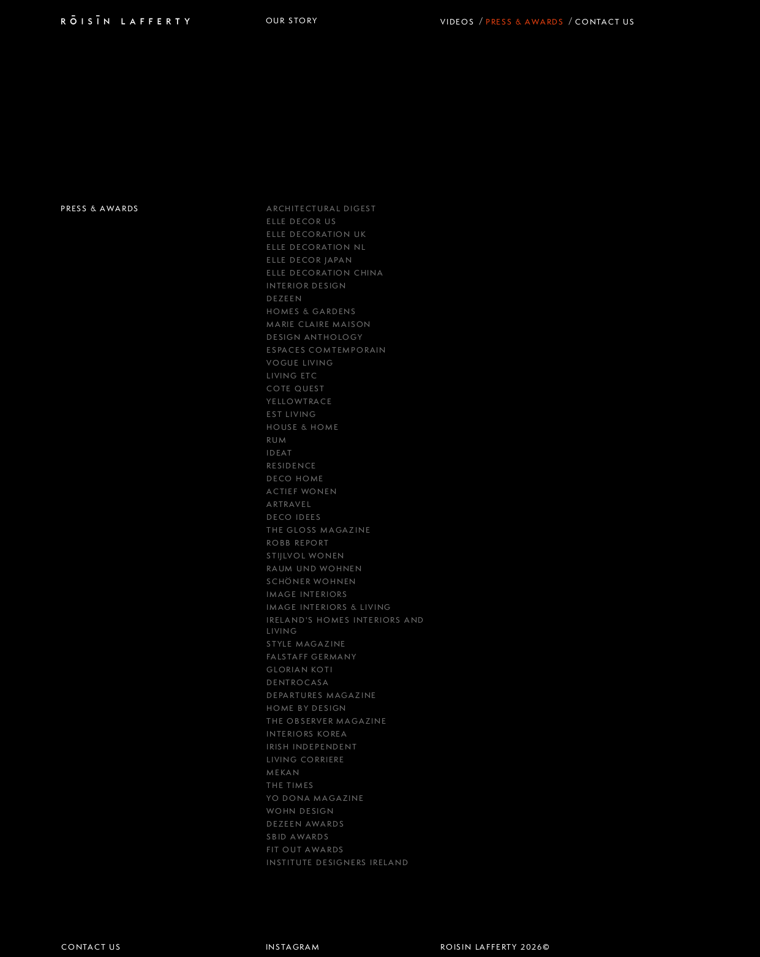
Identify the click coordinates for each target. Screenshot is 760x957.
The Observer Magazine (326, 721)
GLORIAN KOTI (299, 669)
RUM (276, 440)
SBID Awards (297, 836)
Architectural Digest (321, 208)
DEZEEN (284, 298)
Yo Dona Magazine (315, 798)
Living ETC (292, 375)
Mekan (283, 772)
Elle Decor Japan (309, 260)
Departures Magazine (321, 695)
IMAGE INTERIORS (307, 594)
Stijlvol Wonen (305, 555)
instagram (293, 947)
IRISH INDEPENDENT (312, 746)
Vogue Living (300, 363)
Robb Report (297, 543)
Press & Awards (525, 22)
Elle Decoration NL (316, 247)
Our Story (292, 20)
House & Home (302, 427)
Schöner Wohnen (311, 581)
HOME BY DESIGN (306, 708)
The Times (290, 785)
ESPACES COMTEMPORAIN (326, 350)
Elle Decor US (301, 221)
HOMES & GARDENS (311, 311)
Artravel (288, 504)
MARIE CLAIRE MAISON (318, 324)
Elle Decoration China (325, 273)
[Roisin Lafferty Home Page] (125, 21)
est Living (291, 414)
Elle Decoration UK (316, 234)
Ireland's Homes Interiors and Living (345, 625)
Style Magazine (306, 644)
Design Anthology (314, 337)
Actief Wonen (301, 491)
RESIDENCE (291, 465)
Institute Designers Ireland (337, 862)
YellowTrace (299, 401)
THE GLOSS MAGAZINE (318, 530)
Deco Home (295, 478)
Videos (457, 22)
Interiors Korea (307, 734)
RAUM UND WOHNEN (314, 568)
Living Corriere (305, 759)
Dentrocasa (297, 682)
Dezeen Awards (305, 824)
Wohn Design (300, 811)
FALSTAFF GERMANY (311, 656)
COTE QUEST (295, 388)
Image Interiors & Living (328, 607)
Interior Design (306, 285)
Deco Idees (294, 517)
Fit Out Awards (305, 849)
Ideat (279, 453)
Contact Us (605, 22)
